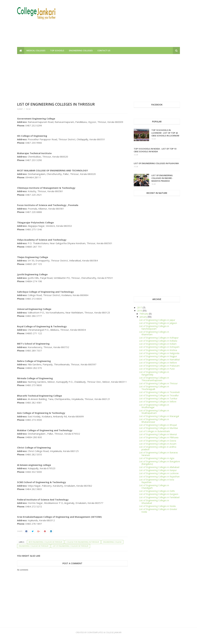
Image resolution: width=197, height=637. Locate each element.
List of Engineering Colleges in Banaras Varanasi (158, 454)
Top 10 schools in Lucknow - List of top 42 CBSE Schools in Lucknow (165, 133)
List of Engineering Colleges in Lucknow (159, 473)
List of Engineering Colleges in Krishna (158, 350)
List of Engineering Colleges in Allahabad (159, 467)
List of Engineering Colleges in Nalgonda (159, 353)
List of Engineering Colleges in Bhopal (158, 424)
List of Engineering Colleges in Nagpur (158, 356)
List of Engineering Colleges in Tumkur (158, 398)
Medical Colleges (35, 50)
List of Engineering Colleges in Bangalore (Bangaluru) (159, 463)
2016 (140, 310)
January (144, 316)
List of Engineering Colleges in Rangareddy (154, 373)
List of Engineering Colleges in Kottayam (159, 346)
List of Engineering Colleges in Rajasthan (159, 476)
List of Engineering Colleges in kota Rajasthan (156, 481)
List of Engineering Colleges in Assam (157, 443)
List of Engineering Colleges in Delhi (157, 491)
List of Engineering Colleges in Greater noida (158, 510)
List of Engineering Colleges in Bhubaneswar (154, 420)
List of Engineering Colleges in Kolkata (158, 340)
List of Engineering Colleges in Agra (156, 458)
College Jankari (113, 632)
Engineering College (112, 542)
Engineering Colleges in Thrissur (33, 546)
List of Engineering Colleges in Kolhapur (159, 337)
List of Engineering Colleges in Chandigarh (154, 486)
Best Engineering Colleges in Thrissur (45, 542)
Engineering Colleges (81, 50)
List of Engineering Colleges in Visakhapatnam (154, 412)
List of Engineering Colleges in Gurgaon (158, 494)
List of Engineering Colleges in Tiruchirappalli (154, 388)
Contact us (103, 50)
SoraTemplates (95, 632)
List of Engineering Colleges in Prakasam (159, 365)
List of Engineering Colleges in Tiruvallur (159, 395)
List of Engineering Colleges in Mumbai (158, 428)
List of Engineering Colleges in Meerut (158, 434)
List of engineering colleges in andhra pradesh (157, 448)
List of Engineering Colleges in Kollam (158, 343)
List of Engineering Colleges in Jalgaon (158, 323)
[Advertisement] (124, 25)
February (144, 313)
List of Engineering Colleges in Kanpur (158, 470)
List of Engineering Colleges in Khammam (154, 333)
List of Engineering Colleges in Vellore (157, 401)
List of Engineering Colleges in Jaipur (157, 319)
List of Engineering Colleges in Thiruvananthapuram (154, 379)
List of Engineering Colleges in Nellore (158, 362)
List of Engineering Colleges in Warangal (159, 416)
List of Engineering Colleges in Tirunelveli (159, 392)
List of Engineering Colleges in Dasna (157, 440)
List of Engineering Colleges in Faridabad (159, 497)
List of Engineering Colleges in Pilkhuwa (156, 163)
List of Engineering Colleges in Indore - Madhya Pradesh (162, 178)
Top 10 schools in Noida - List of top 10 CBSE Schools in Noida (155, 150)
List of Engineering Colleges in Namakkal (159, 359)
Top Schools (57, 50)
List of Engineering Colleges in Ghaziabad (154, 501)
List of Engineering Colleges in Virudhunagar (154, 406)
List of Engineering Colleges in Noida (157, 506)
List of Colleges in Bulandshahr (154, 431)
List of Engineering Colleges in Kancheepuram (154, 327)
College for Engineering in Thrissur (82, 542)
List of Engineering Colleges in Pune (157, 368)
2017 (140, 307)
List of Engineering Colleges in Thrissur (70, 546)
